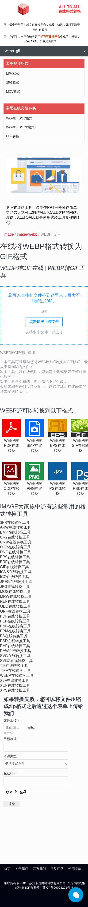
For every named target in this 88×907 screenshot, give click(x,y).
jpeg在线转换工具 (16, 582)
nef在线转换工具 (15, 601)
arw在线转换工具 (15, 527)
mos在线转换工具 (15, 592)
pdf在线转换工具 (15, 616)
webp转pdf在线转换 (11, 445)
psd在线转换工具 (15, 641)
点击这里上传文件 (44, 322)
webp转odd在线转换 (11, 488)
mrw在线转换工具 (16, 596)
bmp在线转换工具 (15, 532)
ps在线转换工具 (13, 636)
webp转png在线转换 (34, 488)
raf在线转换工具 (15, 646)
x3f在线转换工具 (14, 680)
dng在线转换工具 (15, 552)
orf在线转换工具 (15, 611)
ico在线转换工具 (14, 577)
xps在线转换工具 (15, 690)
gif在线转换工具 (14, 567)
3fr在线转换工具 (15, 522)
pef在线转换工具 (15, 621)
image (9, 234)
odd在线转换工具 (15, 606)
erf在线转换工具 (15, 562)
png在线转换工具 (15, 626)
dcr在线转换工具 (15, 547)
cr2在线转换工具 (15, 537)
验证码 (9, 773)
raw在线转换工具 (15, 651)
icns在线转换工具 (15, 572)
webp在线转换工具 (17, 675)
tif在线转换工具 (14, 666)
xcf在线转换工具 (15, 685)
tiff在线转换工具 (15, 671)
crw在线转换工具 (15, 542)
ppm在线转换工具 (15, 631)
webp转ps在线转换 (57, 488)
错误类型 (11, 756)
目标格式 (11, 739)
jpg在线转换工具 (15, 587)
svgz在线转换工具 (16, 661)
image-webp (27, 234)
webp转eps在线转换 (57, 445)
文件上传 (11, 720)
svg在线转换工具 (15, 656)
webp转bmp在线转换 (34, 445)
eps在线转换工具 (15, 557)
